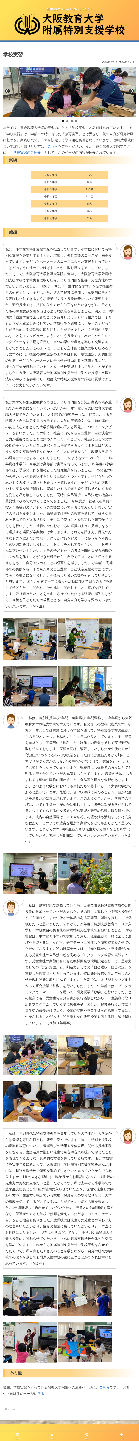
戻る (40, 1394)
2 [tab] (67, 121)
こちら (53, 146)
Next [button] (131, 91)
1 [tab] (63, 121)
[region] (69, 92)
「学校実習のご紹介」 (27, 152)
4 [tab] (76, 121)
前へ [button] (8, 91)
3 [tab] (72, 121)
